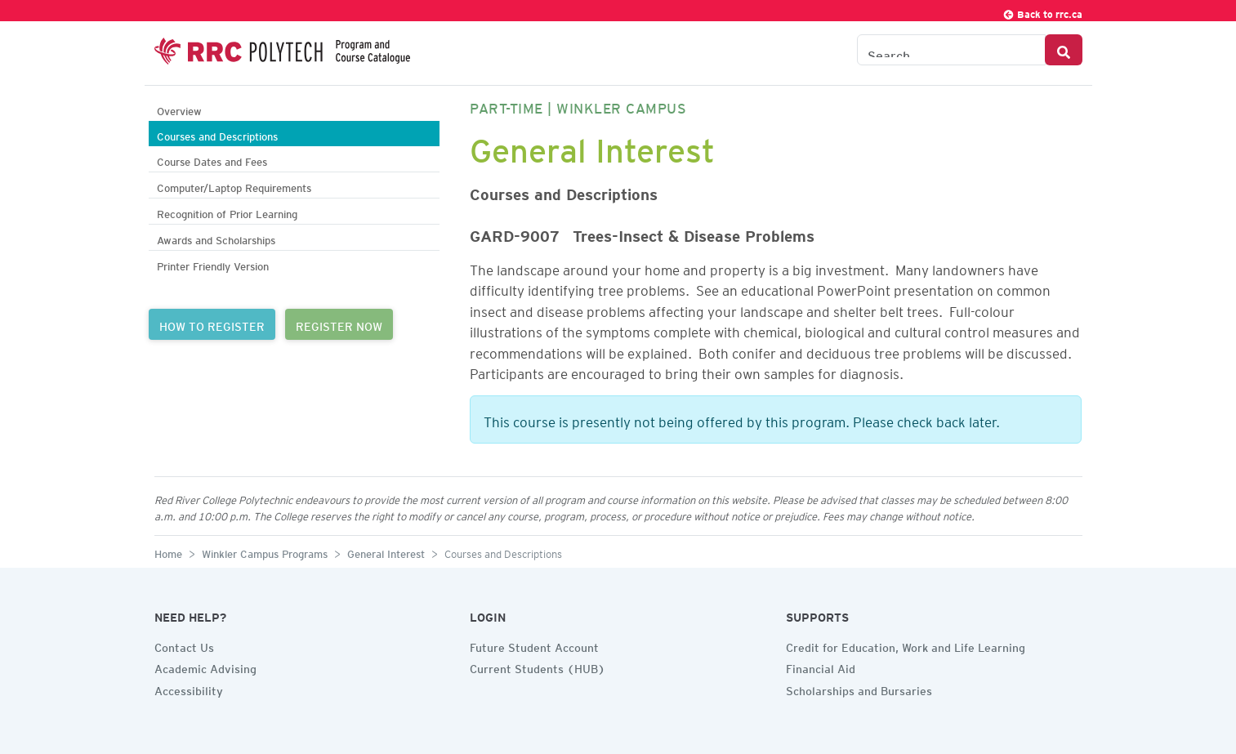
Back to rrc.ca (1042, 12)
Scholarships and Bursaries (859, 689)
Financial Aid (820, 667)
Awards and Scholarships (216, 238)
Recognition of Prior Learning (227, 212)
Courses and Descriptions (217, 134)
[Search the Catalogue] (951, 49)
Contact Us (184, 645)
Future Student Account (534, 645)
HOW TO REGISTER (212, 324)
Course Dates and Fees (212, 159)
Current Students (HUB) (537, 667)
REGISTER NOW (339, 324)
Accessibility (188, 689)
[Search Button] (1063, 49)
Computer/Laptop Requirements (234, 186)
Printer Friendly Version (213, 264)
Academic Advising (205, 667)
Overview (179, 109)
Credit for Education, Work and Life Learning (905, 645)
